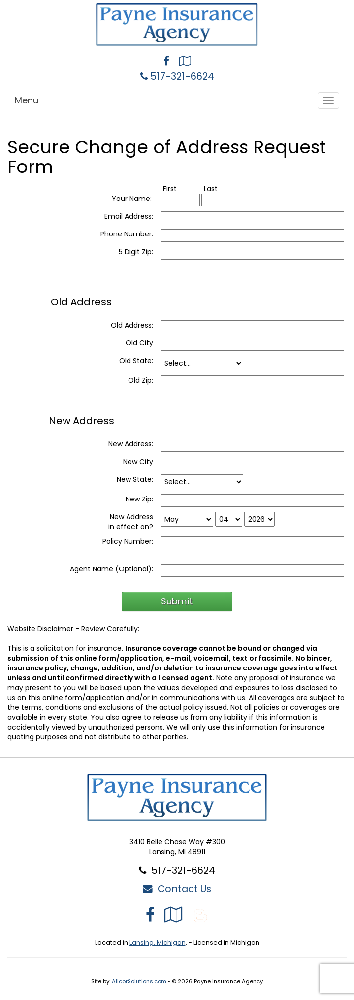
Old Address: (132, 325)
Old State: (136, 361)
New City (138, 462)
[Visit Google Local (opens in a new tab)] (185, 62)
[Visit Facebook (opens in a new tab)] (166, 62)
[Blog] (200, 914)
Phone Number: (126, 234)
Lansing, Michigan (157, 942)
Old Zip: (140, 380)
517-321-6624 (182, 76)
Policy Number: (127, 541)
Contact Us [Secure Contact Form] (177, 889)
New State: (135, 479)
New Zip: (139, 499)
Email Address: (128, 216)
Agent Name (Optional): (111, 569)
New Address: (130, 444)
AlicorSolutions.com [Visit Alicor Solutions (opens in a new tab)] (139, 981)
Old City (139, 343)
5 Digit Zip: (136, 252)
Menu (26, 100)
